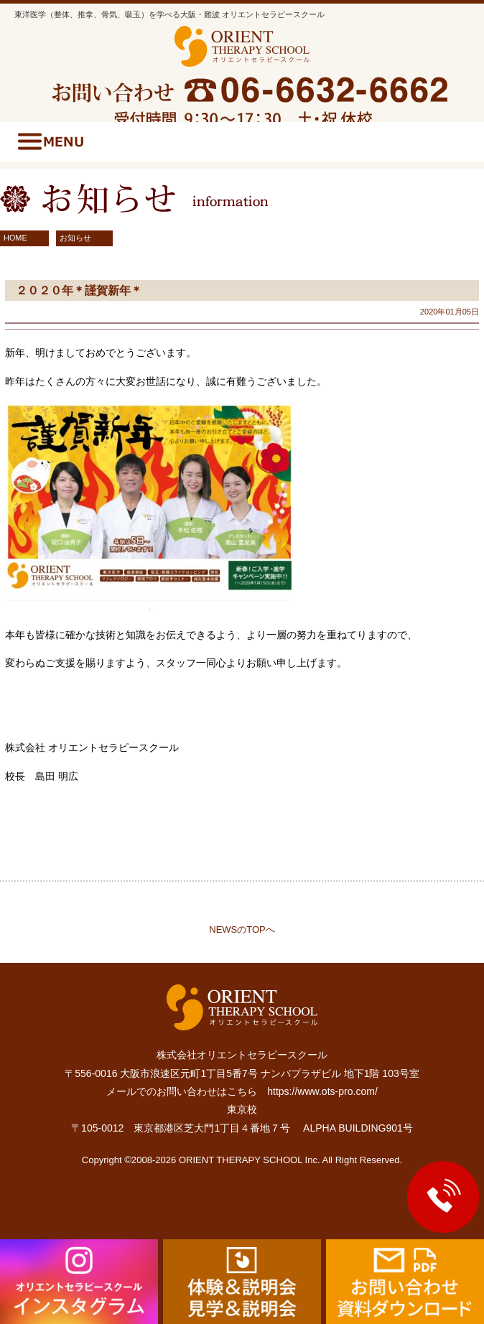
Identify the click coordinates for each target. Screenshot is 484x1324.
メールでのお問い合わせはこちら (181, 1091)
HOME (15, 237)
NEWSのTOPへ (242, 929)
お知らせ (75, 237)
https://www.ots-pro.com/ (322, 1091)
